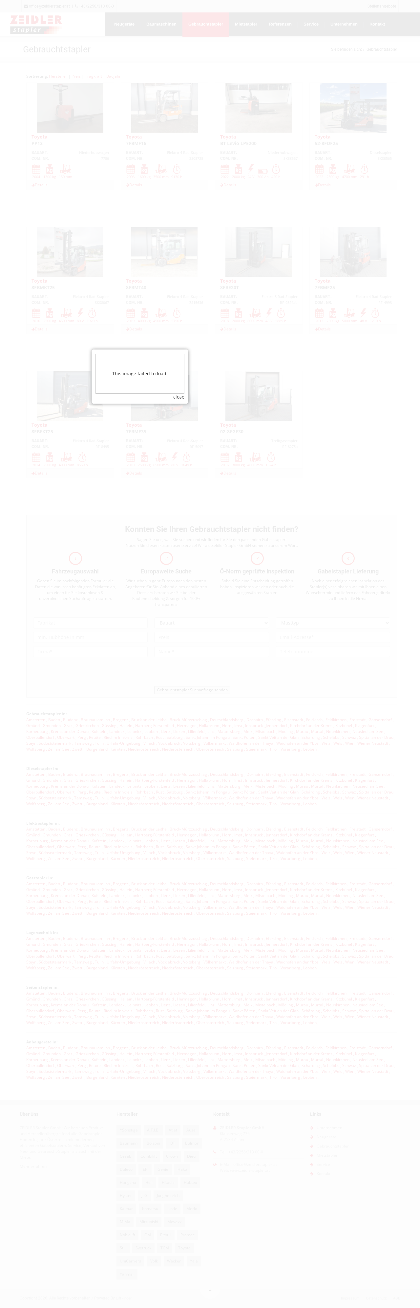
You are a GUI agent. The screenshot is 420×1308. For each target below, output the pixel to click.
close (249, 613)
